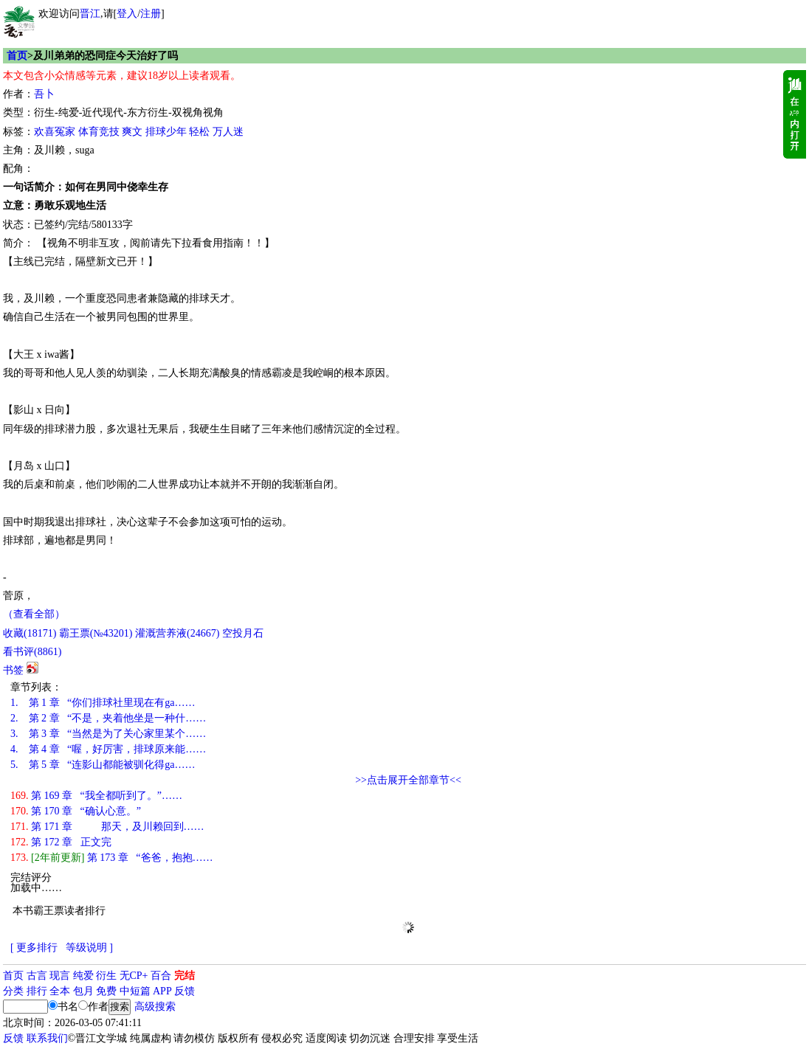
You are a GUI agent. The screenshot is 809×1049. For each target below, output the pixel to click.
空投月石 (243, 633)
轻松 (199, 131)
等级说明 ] (89, 947)
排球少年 (166, 131)
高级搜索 (155, 1006)
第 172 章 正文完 (60, 842)
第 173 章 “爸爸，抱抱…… (111, 857)
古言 (37, 975)
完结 (184, 975)
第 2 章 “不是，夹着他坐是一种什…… (108, 718)
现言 (59, 975)
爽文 (132, 131)
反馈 (184, 991)
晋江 (90, 13)
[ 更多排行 (34, 947)
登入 (127, 13)
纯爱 (83, 975)
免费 (106, 991)
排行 (37, 991)
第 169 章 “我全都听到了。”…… (96, 795)
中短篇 (135, 991)
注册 (150, 13)
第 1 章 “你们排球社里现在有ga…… (102, 702)
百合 (161, 975)
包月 (83, 991)
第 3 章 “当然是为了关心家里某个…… (108, 733)
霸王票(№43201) (96, 633)
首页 (17, 55)
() (29, 633)
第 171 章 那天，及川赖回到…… (107, 826)
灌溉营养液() (177, 633)
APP (162, 991)
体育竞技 (99, 131)
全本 (59, 991)
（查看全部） (34, 614)
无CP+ (134, 975)
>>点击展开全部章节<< (408, 780)
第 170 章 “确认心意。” (75, 811)
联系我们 (47, 1038)
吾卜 (44, 94)
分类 (13, 991)
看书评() (32, 651)
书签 (13, 670)
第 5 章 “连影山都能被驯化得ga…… (102, 764)
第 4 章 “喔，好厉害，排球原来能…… (108, 749)
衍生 (106, 975)
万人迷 (228, 131)
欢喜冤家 (54, 131)
